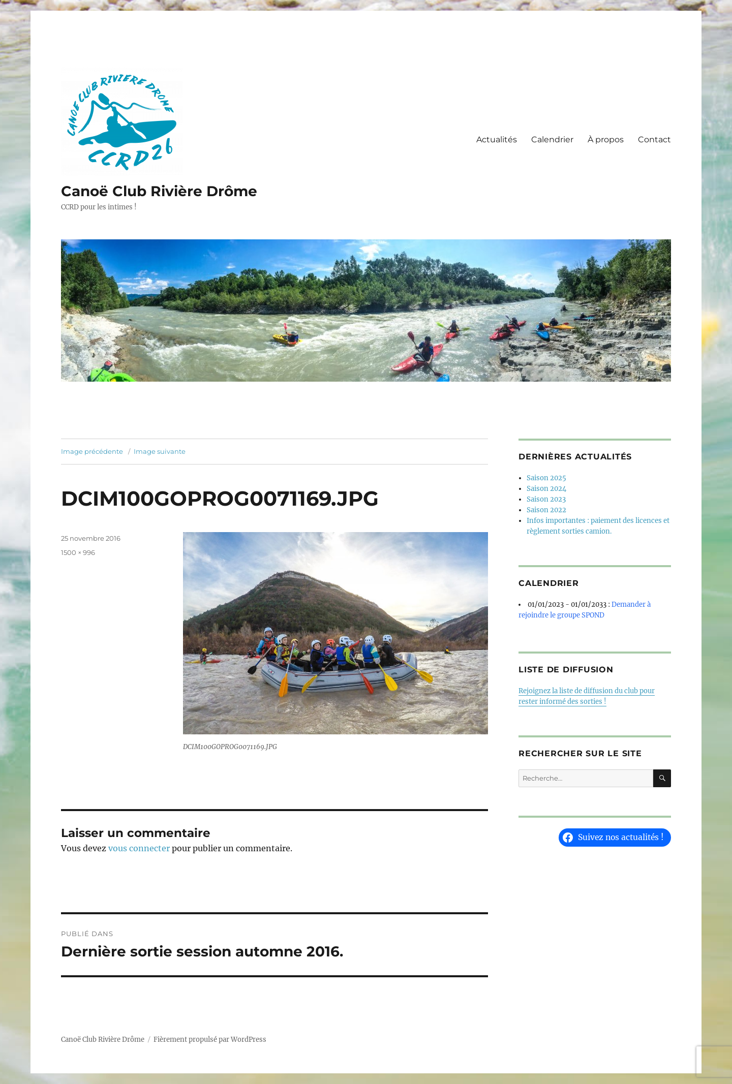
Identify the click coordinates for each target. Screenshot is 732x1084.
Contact (654, 139)
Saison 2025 (546, 478)
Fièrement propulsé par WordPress (210, 1039)
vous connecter (139, 848)
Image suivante (160, 451)
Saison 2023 (546, 499)
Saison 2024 (546, 488)
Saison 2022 (546, 510)
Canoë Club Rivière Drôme (159, 191)
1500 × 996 (78, 552)
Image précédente (92, 451)
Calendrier (552, 139)
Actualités (496, 139)
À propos (606, 139)
